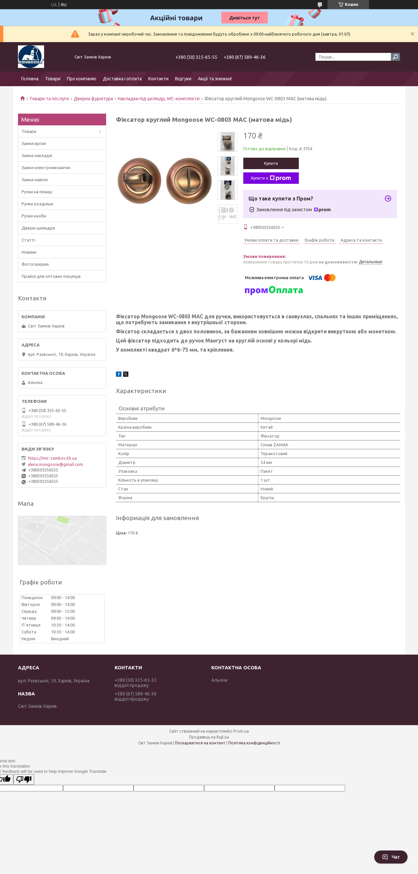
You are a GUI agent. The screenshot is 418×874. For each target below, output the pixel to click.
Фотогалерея (35, 264)
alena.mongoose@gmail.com (55, 464)
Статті (28, 240)
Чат (391, 857)
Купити (271, 163)
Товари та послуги (49, 98)
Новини (29, 252)
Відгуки (183, 78)
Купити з (271, 178)
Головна (30, 78)
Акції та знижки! (215, 78)
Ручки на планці (37, 191)
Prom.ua (241, 731)
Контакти (158, 78)
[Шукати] (395, 57)
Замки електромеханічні (46, 167)
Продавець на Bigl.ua (209, 737)
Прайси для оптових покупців (51, 276)
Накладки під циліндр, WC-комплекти (159, 98)
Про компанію (81, 78)
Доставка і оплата (122, 78)
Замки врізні (34, 143)
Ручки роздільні (37, 203)
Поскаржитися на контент (200, 743)
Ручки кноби (34, 216)
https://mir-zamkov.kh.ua (52, 458)
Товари (52, 78)
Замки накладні (37, 155)
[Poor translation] (23, 779)
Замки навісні (35, 179)
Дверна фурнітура (93, 98)
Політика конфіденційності (254, 743)
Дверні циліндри (38, 228)
